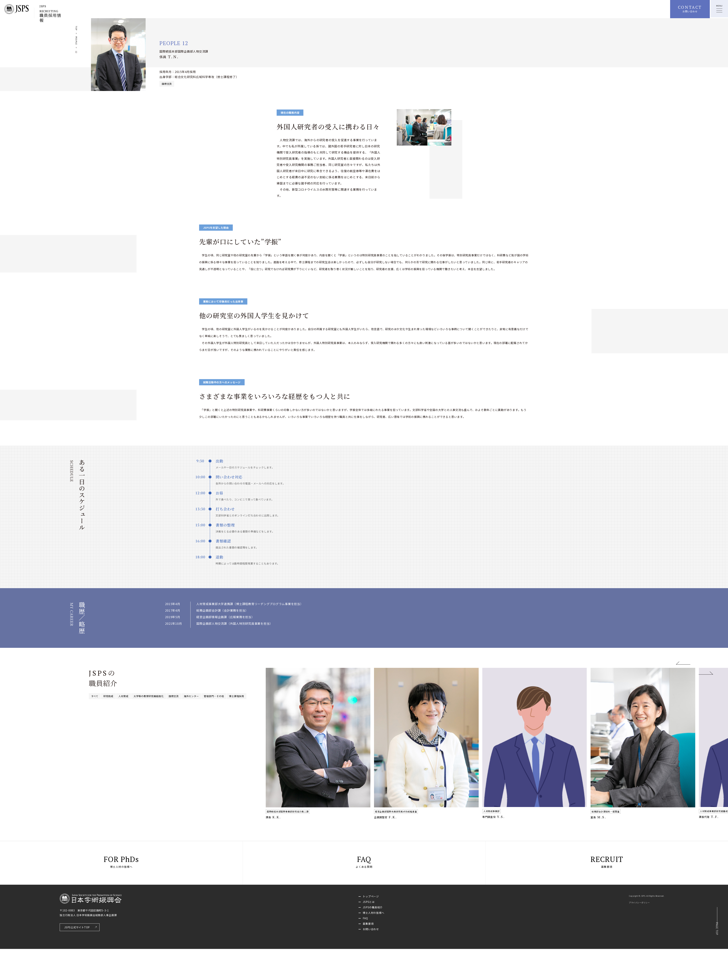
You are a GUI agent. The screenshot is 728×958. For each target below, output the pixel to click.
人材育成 (123, 696)
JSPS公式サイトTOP (80, 932)
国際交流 (167, 84)
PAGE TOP (718, 936)
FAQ (364, 865)
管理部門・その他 (214, 696)
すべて (94, 696)
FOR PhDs (121, 865)
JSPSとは (369, 907)
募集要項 (368, 928)
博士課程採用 (236, 696)
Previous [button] (683, 663)
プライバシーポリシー (639, 907)
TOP (76, 28)
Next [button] (703, 663)
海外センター (191, 696)
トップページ (371, 901)
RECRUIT (607, 865)
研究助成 (108, 696)
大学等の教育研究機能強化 (149, 696)
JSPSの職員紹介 (373, 912)
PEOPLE (76, 40)
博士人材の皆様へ (373, 917)
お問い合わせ (371, 934)
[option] (318, 744)
